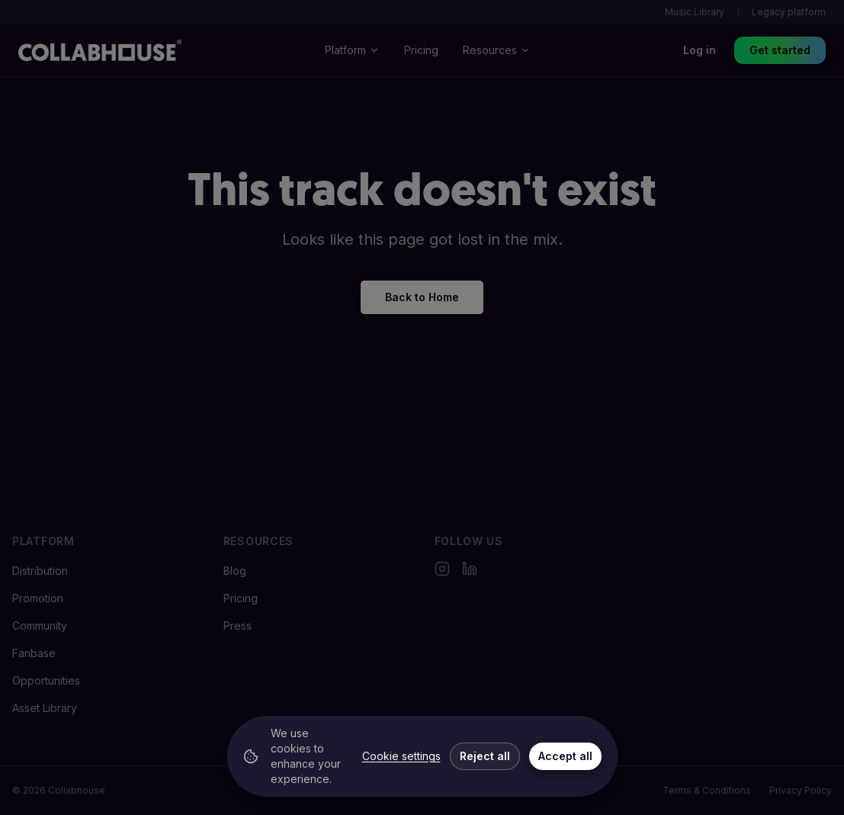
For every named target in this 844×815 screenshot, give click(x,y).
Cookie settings (401, 755)
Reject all (485, 755)
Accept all (565, 755)
